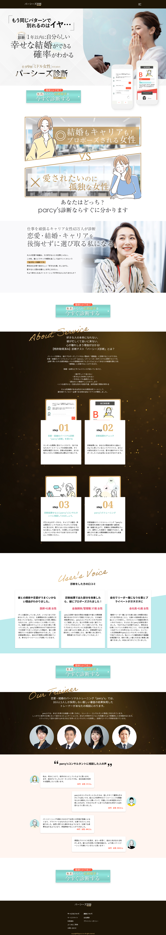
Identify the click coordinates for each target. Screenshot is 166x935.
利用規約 (70, 921)
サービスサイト (73, 918)
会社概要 (87, 918)
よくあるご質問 (73, 924)
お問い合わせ (72, 928)
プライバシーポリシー (91, 921)
